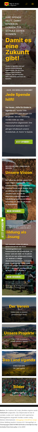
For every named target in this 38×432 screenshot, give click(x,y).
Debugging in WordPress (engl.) (26, 420)
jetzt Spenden (22, 141)
